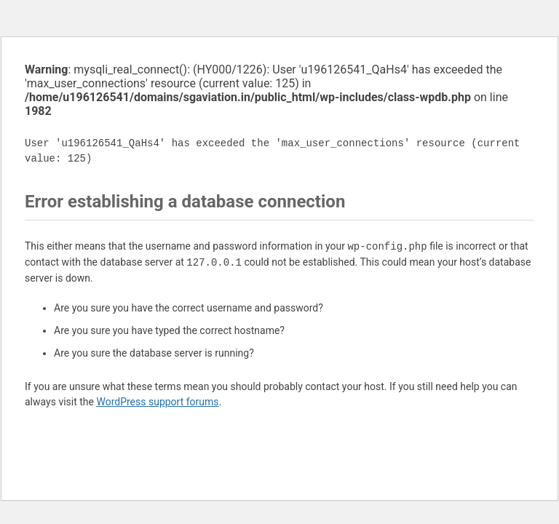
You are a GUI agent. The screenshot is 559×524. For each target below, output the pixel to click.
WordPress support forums (157, 402)
